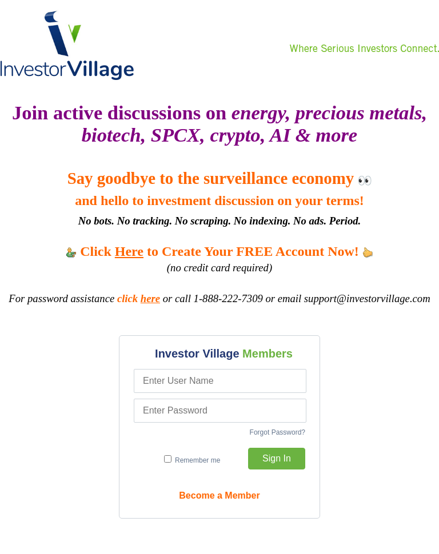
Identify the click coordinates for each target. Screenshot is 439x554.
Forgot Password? (277, 432)
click (138, 298)
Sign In (276, 458)
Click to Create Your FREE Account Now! (219, 251)
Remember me (192, 459)
